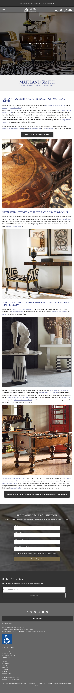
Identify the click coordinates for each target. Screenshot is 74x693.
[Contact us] (70, 10)
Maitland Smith (48, 85)
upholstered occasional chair (23, 400)
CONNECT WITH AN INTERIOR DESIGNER (37, 134)
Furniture (30, 85)
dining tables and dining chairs (59, 390)
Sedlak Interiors (48, 129)
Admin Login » (32, 683)
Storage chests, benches (59, 312)
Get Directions (37, 618)
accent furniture (16, 108)
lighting (63, 105)
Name (16, 525)
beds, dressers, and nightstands (23, 309)
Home (23, 85)
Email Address (19, 532)
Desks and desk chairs (9, 483)
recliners (64, 397)
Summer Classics (42, 3)
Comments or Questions (21, 546)
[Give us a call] (65, 10)
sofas (69, 397)
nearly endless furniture (10, 129)
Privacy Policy (41, 683)
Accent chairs (6, 478)
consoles (24, 478)
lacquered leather (16, 488)
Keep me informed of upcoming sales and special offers (38, 554)
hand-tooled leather (64, 219)
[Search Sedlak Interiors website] (56, 10)
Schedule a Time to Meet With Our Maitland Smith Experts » (37, 494)
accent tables (16, 478)
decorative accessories (52, 105)
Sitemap (50, 683)
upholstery (19, 312)
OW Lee (52, 3)
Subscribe (34, 595)
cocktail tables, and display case (17, 397)
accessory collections (34, 129)
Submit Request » (37, 559)
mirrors (4, 108)
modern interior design (14, 226)
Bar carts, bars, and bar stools (48, 393)
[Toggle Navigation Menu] (4, 10)
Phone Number (19, 539)
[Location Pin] (61, 10)
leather (13, 312)
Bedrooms (38, 85)
